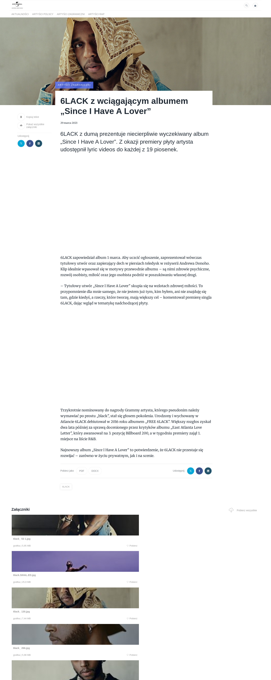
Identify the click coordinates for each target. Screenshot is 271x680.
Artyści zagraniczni (71, 14)
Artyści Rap (96, 14)
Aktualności (20, 14)
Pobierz (64, 545)
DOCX (95, 471)
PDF (81, 471)
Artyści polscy (42, 14)
